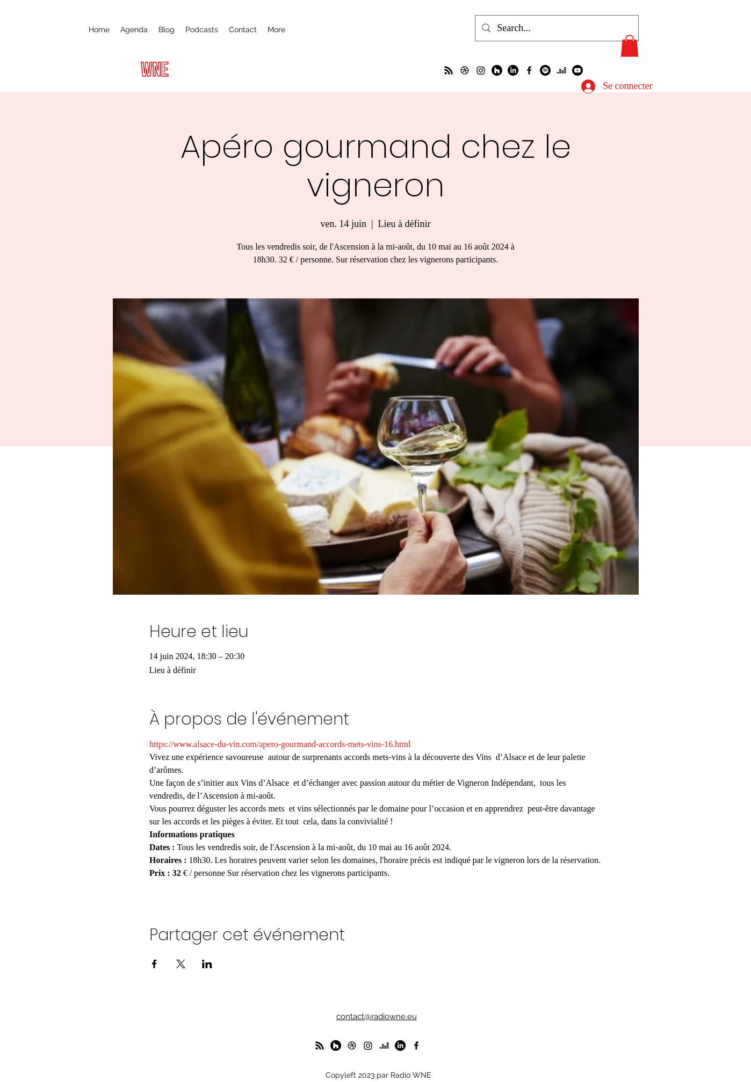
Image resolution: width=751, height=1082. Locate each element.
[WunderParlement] (497, 70)
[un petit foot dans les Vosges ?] (464, 70)
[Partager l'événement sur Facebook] (154, 964)
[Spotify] (545, 70)
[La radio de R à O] (448, 70)
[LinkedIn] (513, 70)
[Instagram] (480, 70)
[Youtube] (577, 70)
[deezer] (561, 70)
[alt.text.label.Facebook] (529, 70)
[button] (629, 46)
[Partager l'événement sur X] (181, 964)
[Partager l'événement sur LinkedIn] (207, 964)
